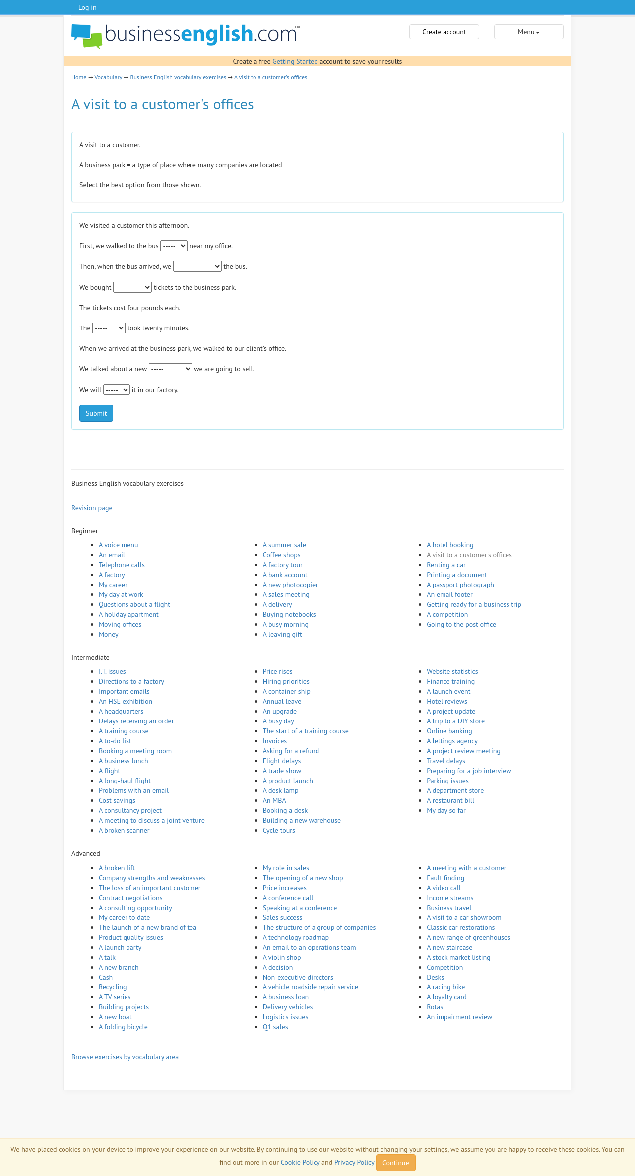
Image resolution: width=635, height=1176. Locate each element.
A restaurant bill (450, 800)
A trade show (282, 770)
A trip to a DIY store (456, 721)
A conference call (288, 897)
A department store (455, 790)
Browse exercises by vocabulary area (125, 1056)
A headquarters (121, 711)
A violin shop (282, 957)
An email (112, 554)
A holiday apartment (129, 614)
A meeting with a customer (466, 867)
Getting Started (295, 61)
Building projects (124, 1006)
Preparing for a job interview (469, 770)
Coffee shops (282, 554)
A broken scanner (124, 830)
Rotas (435, 1006)
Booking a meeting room (135, 750)
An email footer (449, 594)
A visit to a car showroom (464, 917)
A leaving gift (282, 634)
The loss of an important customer (150, 887)
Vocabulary (108, 77)
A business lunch (123, 760)
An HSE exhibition (125, 701)
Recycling (113, 986)
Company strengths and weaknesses (152, 877)
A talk (107, 957)
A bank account (285, 574)
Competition (445, 967)
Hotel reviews (447, 701)
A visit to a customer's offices (270, 77)
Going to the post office (461, 624)
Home (78, 77)
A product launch (288, 780)
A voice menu (118, 544)
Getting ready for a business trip (474, 604)
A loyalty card (446, 996)
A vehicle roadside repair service (310, 986)
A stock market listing (458, 957)
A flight (109, 770)
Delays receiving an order (136, 721)
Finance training (451, 681)
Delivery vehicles (288, 1006)
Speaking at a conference (300, 907)
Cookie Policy (300, 1162)
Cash (106, 977)
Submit (96, 413)
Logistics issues (286, 1016)
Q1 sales (275, 1026)
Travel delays (446, 760)
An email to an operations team (309, 947)
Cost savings (117, 800)
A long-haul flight (125, 780)
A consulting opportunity (135, 907)
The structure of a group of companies (319, 927)
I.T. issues (112, 671)
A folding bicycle (123, 1026)
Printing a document (457, 574)
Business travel (449, 907)
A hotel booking (450, 544)
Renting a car (446, 564)
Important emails (124, 691)
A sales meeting (286, 594)
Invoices (275, 740)
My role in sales (286, 867)
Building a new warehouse (302, 820)
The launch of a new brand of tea (147, 927)
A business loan (286, 996)
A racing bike (446, 986)
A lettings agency (452, 740)
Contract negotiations (131, 897)
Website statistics (452, 671)
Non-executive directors (298, 977)
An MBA (274, 800)
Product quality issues (131, 937)
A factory (112, 574)
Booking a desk (285, 810)
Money (109, 634)
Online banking (449, 730)
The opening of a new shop (303, 877)
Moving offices (120, 624)
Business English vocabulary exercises (178, 77)
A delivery (277, 604)
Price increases (285, 887)
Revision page (92, 507)
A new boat (115, 1016)
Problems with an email (134, 790)
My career (113, 584)
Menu (528, 31)
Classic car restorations (461, 927)
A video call (444, 887)
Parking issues (448, 780)
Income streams (450, 897)
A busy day (278, 721)
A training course (124, 730)
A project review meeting (464, 750)
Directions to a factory (131, 681)
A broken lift (117, 867)
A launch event (448, 691)
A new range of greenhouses (468, 937)
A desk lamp (281, 790)
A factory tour (283, 564)
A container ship (287, 691)
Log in (87, 7)
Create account (444, 31)
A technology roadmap (296, 937)
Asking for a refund (291, 750)
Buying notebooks (289, 614)
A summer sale (284, 544)
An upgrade (280, 711)
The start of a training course (306, 730)
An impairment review (459, 1016)
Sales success (283, 917)
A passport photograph (460, 584)
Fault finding (445, 877)
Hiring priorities (286, 681)
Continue (395, 1162)
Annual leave (282, 701)
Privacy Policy (354, 1162)
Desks (435, 977)
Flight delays (282, 760)
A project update (451, 711)
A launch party (120, 947)
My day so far (446, 810)
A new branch (119, 967)
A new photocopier (290, 584)
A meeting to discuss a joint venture (152, 820)
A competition (447, 614)
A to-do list (115, 740)
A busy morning (286, 624)
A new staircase (449, 947)
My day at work (121, 594)
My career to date (124, 917)
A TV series (114, 996)
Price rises (278, 671)
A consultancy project (130, 810)
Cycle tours (279, 830)
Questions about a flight (134, 604)
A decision (278, 967)
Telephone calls (122, 564)
